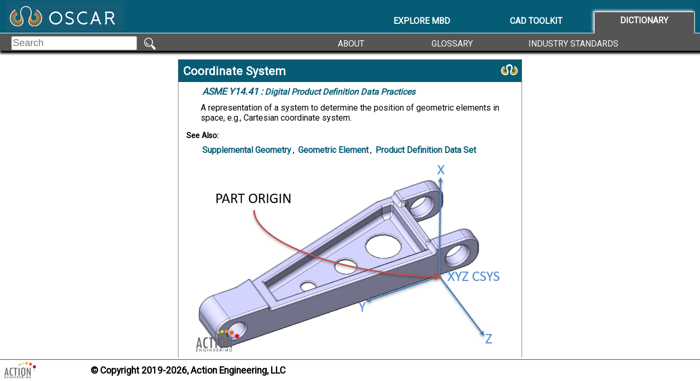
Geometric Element (333, 150)
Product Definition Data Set (425, 150)
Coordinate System (234, 71)
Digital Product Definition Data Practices (308, 91)
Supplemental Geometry (246, 150)
